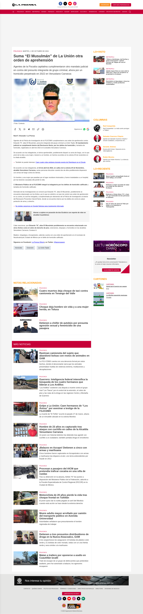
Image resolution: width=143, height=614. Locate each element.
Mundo (43, 11)
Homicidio (18, 248)
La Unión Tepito (43, 248)
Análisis (59, 12)
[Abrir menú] (13, 11)
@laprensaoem (59, 242)
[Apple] (78, 598)
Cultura (83, 12)
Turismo (102, 11)
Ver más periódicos (121, 5)
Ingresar (105, 5)
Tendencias (93, 11)
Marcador (74, 11)
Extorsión (30, 248)
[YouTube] (70, 3)
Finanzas (51, 11)
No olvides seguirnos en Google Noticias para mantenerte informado (39, 206)
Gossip (66, 11)
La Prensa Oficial (38, 242)
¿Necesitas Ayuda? (71, 593)
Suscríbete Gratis (111, 270)
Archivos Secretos (113, 11)
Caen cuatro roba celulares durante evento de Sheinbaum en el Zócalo (61, 162)
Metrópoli (36, 11)
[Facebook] (60, 3)
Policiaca (20, 11)
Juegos (124, 11)
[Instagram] (75, 3)
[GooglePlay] (83, 598)
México (28, 11)
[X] (65, 3)
